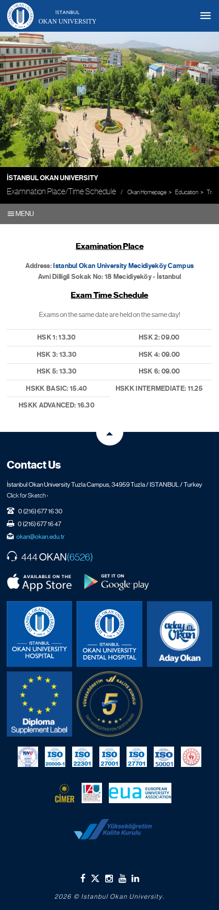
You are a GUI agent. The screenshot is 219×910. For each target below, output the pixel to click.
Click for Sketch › (28, 495)
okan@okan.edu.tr (40, 536)
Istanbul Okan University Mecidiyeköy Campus (123, 266)
